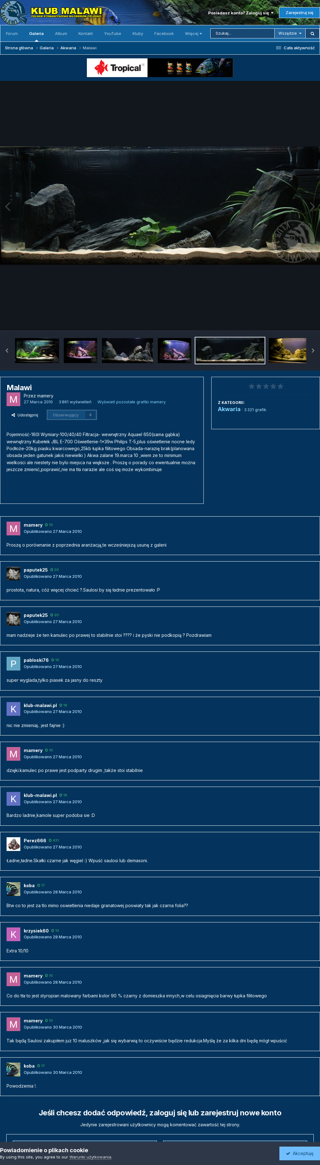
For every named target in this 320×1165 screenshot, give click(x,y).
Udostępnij (25, 414)
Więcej (193, 33)
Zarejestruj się (299, 12)
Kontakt (85, 33)
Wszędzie (287, 33)
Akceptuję (299, 1153)
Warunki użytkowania (90, 1156)
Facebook (164, 33)
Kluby (137, 33)
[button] (7, 350)
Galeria (36, 36)
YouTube (112, 33)
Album (61, 33)
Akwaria (229, 409)
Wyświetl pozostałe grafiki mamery (132, 401)
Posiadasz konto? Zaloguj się (240, 12)
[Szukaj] (242, 33)
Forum (12, 33)
